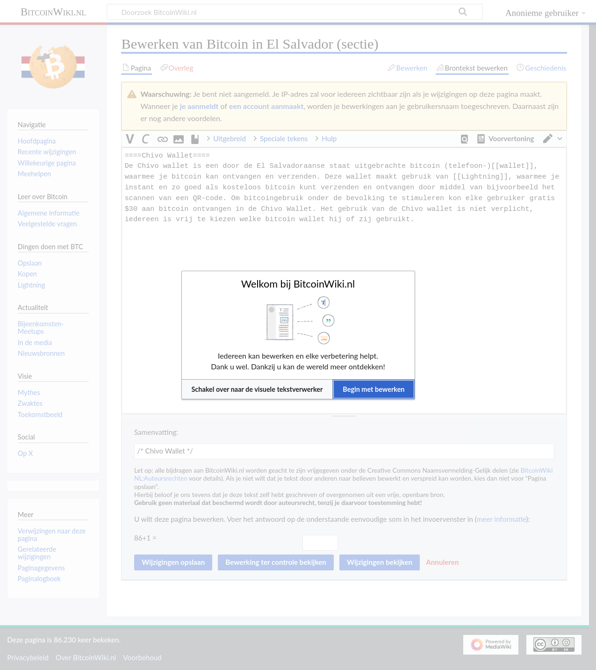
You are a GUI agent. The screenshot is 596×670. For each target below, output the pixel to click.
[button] (257, 389)
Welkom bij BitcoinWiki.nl (298, 284)
